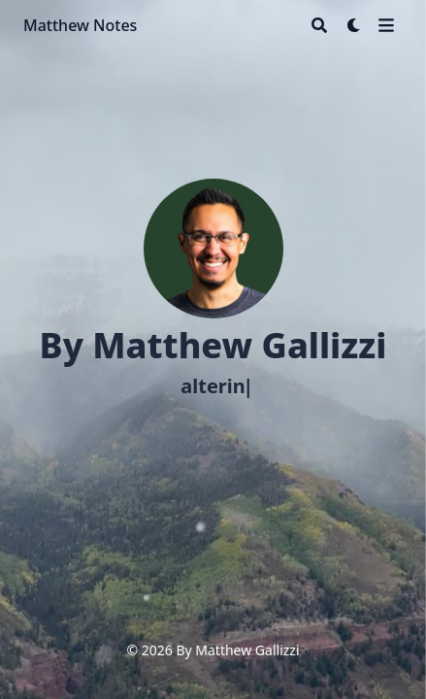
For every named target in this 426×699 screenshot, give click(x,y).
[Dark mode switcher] (354, 25)
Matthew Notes (80, 25)
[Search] (319, 25)
